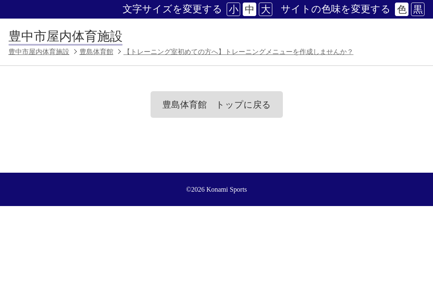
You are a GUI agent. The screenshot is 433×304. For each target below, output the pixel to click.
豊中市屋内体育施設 (65, 36)
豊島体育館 (96, 51)
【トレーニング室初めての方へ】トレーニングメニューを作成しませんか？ (238, 51)
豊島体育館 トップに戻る (216, 104)
